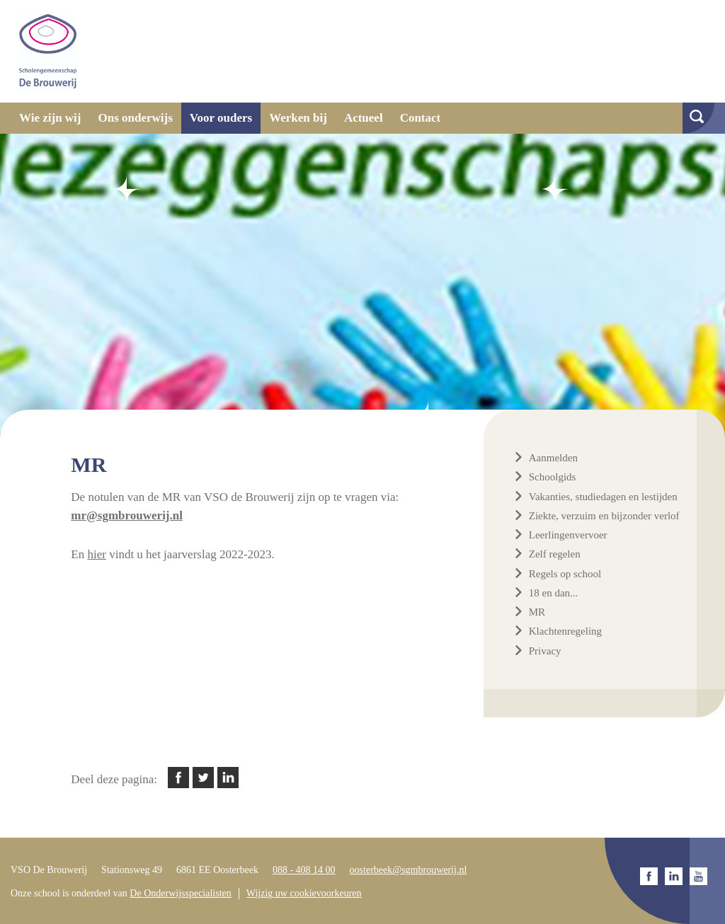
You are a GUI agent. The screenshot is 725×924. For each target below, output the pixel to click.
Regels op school (565, 573)
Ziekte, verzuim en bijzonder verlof (604, 515)
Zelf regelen (555, 554)
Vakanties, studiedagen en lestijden (603, 496)
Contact (420, 118)
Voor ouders (221, 118)
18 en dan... (553, 593)
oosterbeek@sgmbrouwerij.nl (408, 870)
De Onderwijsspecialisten (180, 893)
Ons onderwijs (135, 118)
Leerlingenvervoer (568, 535)
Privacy (545, 651)
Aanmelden (553, 457)
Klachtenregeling (565, 631)
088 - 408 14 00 (304, 870)
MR (537, 612)
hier (96, 554)
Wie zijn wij (50, 118)
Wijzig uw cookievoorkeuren (304, 893)
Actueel (363, 118)
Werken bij (298, 118)
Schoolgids (552, 477)
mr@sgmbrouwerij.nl (127, 515)
